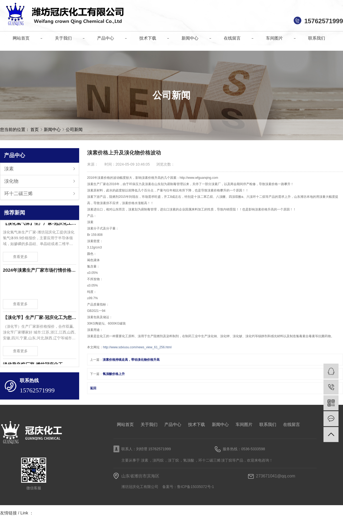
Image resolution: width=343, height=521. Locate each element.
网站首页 (125, 424)
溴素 (9, 168)
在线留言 (291, 424)
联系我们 (267, 424)
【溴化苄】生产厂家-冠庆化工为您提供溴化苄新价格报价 (39, 318)
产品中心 (172, 424)
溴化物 (11, 181)
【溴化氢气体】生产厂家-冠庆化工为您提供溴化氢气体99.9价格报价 (39, 224)
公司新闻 (74, 129)
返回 (93, 388)
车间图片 (244, 424)
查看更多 (20, 257)
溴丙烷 (158, 460)
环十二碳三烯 (18, 193)
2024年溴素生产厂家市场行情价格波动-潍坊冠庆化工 (39, 271)
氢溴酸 (188, 460)
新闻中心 (53, 129)
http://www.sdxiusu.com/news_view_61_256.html (137, 347)
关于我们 (149, 424)
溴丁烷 (173, 460)
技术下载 (196, 424)
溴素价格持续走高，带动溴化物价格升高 (131, 360)
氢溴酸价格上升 (114, 374)
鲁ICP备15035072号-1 (195, 487)
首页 (34, 129)
